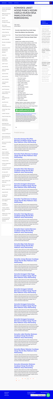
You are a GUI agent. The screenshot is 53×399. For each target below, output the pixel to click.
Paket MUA (4, 149)
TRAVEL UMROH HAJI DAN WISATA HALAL (6, 209)
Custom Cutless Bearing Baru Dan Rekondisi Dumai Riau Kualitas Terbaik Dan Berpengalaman (46, 46)
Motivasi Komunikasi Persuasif (6, 143)
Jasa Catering (5, 66)
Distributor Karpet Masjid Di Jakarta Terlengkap (46, 64)
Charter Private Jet (6, 29)
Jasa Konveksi (5, 73)
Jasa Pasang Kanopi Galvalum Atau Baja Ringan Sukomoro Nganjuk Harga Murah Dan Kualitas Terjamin (46, 39)
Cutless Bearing (5, 32)
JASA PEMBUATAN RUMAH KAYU (6, 92)
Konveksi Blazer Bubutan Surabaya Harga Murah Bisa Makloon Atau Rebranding (26, 350)
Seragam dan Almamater (5, 195)
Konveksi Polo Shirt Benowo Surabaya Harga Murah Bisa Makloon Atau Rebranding (24, 170)
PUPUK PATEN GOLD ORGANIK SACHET (6, 168)
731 (30, 378)
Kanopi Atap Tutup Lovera (6, 110)
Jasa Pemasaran (5, 89)
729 (25, 378)
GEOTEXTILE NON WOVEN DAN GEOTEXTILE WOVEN (6, 50)
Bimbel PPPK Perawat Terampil (6, 21)
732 (33, 378)
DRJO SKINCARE (5, 39)
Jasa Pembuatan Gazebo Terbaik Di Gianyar (46, 51)
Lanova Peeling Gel (6, 133)
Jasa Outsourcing (5, 86)
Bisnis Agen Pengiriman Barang (6, 26)
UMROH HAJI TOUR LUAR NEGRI (6, 214)
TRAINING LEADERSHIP (5, 204)
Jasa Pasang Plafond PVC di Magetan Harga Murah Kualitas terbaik (46, 33)
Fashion (3, 45)
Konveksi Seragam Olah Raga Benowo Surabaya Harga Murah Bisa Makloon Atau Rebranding (25, 275)
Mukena (3, 146)
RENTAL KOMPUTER (6, 189)
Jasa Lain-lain (5, 76)
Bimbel (3, 18)
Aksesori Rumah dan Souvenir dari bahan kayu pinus (6, 9)
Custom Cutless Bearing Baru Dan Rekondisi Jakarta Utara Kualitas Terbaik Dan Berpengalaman (46, 56)
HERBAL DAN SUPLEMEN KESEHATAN (5, 59)
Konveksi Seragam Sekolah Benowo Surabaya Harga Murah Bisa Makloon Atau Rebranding (25, 290)
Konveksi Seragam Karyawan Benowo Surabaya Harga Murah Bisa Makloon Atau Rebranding (25, 320)
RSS (41, 392)
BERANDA (4, 2)
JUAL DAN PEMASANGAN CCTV (6, 105)
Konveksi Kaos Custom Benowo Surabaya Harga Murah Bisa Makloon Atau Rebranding (25, 230)
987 (16, 380)
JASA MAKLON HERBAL (5, 83)
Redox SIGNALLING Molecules (6, 181)
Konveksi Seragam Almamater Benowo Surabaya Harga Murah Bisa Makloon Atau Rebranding (25, 185)
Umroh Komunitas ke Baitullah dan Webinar (6, 219)
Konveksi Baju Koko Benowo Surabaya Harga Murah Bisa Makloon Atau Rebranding (24, 245)
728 (22, 378)
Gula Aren (4, 55)
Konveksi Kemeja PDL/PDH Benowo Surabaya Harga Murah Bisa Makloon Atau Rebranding (25, 140)
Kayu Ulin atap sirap (6, 116)
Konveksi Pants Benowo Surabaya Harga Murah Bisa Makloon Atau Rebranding (26, 155)
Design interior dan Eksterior (6, 36)
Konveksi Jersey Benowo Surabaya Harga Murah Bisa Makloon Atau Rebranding (26, 260)
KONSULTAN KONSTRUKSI (5, 120)
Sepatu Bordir (5, 192)
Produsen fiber (5, 160)
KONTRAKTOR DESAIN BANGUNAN (6, 124)
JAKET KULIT (5, 63)
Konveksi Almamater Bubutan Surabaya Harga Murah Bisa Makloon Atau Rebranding (24, 365)
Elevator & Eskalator (6, 42)
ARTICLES (16, 2)
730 (28, 378)
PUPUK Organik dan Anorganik (6, 164)
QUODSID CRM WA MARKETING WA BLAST (6, 176)
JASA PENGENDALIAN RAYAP (5, 98)
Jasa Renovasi (5, 102)
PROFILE (10, 2)
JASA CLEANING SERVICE (5, 70)
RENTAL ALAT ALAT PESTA (6, 185)
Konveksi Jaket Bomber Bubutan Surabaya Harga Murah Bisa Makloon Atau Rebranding (25, 335)
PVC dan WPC (5, 172)
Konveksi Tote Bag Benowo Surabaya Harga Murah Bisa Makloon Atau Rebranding (23, 215)
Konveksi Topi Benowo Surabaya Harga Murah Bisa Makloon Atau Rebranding (25, 200)
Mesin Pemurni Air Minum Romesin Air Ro (6, 138)
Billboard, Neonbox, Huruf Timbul (6, 14)
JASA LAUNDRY (5, 79)
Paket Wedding (5, 157)
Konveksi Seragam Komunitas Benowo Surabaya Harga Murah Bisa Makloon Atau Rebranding (25, 305)
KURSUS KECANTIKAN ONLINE (5, 129)
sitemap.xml (46, 392)
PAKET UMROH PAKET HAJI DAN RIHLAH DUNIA (6, 154)
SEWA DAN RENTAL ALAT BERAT (6, 200)
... (35, 378)
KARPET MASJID (5, 113)
